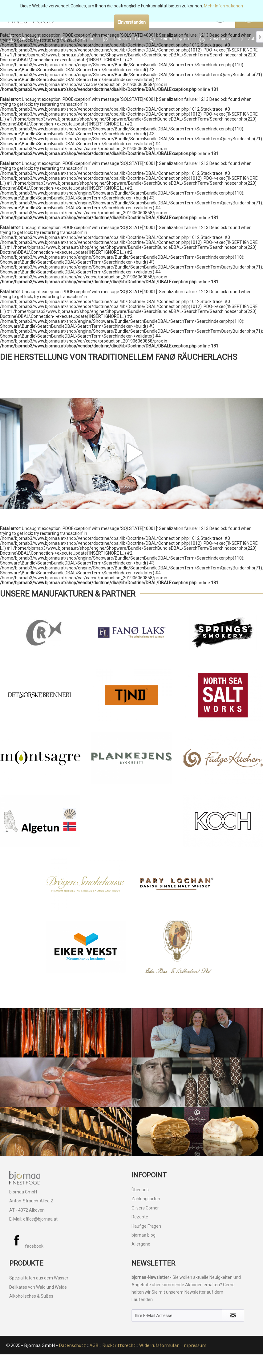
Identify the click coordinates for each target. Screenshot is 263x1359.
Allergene (141, 1244)
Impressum (194, 1345)
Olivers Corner (145, 1207)
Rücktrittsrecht (119, 1345)
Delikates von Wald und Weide (38, 1287)
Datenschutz (72, 1345)
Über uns (140, 1189)
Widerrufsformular (159, 1345)
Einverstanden (132, 22)
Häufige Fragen (146, 1226)
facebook (26, 1246)
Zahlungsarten (146, 1198)
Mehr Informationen (223, 5)
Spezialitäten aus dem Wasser (38, 1277)
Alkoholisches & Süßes (31, 1296)
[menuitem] (24, 37)
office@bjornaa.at (40, 1219)
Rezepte (140, 1216)
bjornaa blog (144, 1235)
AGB (94, 1345)
